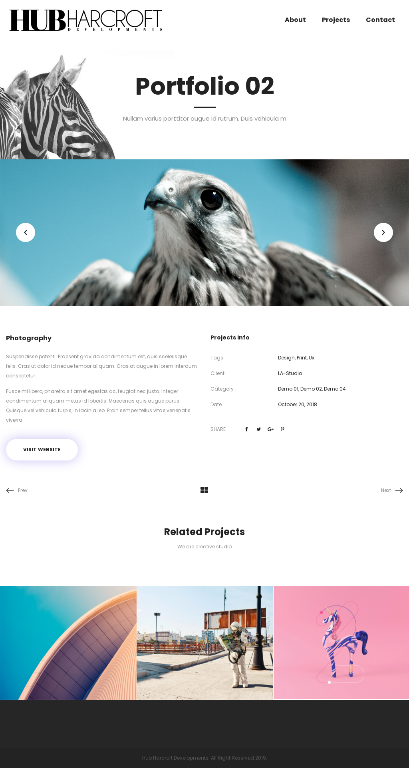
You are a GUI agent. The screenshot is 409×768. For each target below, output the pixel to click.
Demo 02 (311, 388)
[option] (204, 232)
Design (286, 357)
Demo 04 (335, 388)
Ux (311, 357)
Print (302, 357)
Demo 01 (288, 388)
